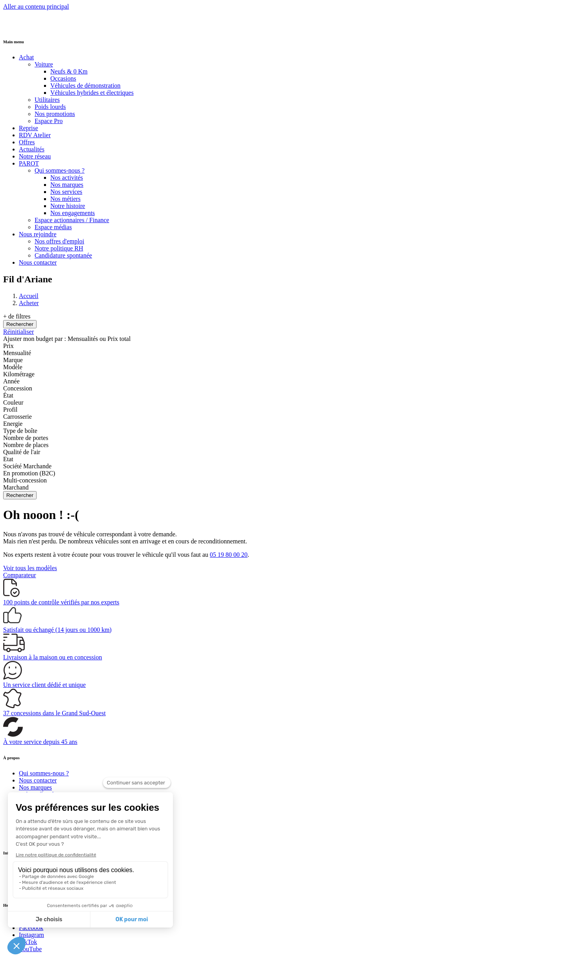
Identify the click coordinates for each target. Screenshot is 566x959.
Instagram (31, 934)
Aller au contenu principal (36, 6)
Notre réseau (35, 156)
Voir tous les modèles (30, 568)
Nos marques (66, 184)
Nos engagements (72, 213)
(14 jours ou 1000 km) (57, 629)
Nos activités (66, 177)
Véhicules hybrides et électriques (92, 92)
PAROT (29, 163)
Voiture (44, 64)
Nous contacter (38, 262)
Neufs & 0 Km (69, 71)
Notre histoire (67, 205)
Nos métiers (65, 198)
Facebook (31, 927)
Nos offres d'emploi (59, 241)
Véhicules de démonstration (85, 85)
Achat (26, 57)
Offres (27, 142)
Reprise (28, 128)
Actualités (31, 149)
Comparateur (19, 575)
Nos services (66, 191)
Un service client (44, 684)
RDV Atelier (35, 135)
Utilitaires (47, 99)
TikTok (28, 942)
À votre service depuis (40, 741)
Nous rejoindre (38, 234)
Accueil (29, 296)
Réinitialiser (18, 331)
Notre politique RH (59, 248)
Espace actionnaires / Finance (72, 220)
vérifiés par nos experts (61, 602)
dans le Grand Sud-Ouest (54, 713)
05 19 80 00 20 (229, 554)
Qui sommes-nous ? (60, 170)
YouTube (30, 949)
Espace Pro (49, 121)
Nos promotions (55, 113)
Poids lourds (50, 106)
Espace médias (53, 227)
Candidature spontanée (63, 255)
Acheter (29, 303)
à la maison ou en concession (52, 657)
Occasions (63, 78)
